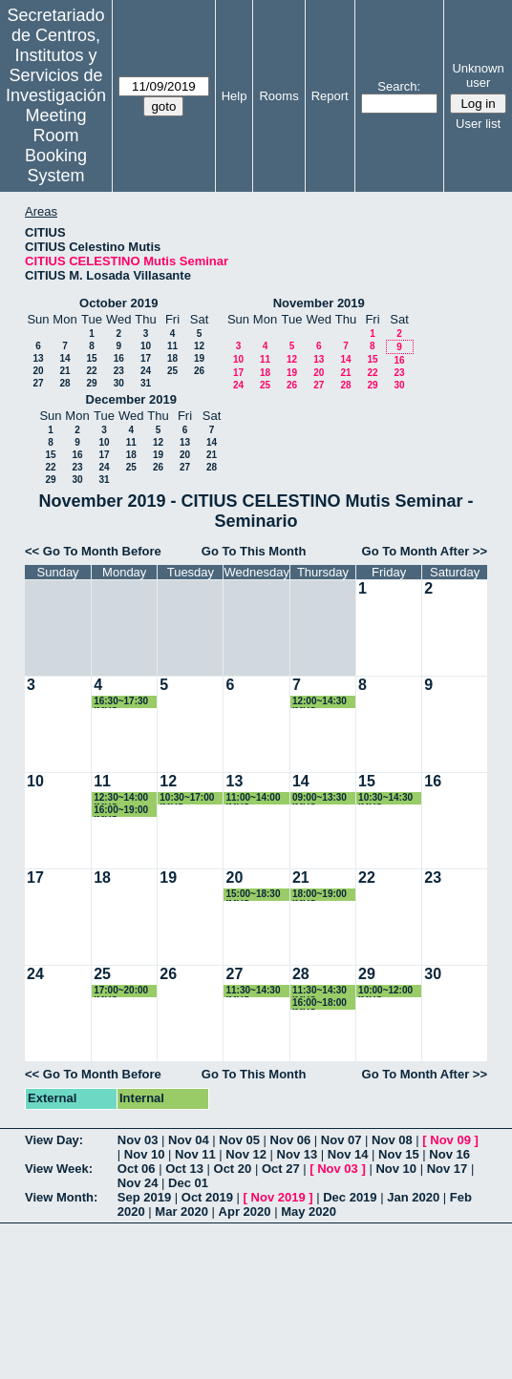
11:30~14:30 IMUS (252, 991)
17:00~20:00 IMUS (121, 991)
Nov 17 (447, 1168)
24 (145, 371)
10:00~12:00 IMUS (385, 991)
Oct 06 (136, 1168)
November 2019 (319, 303)
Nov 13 (297, 1154)
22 (91, 371)
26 (199, 371)
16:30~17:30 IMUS (121, 702)
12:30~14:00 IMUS (121, 798)
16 (119, 358)
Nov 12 (246, 1154)
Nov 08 (392, 1140)
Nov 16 (449, 1154)
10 (145, 346)
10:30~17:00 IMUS (187, 798)
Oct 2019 (207, 1197)
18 (172, 358)
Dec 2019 (349, 1197)
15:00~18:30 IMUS (252, 894)
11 (172, 346)
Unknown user (477, 75)
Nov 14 (348, 1154)
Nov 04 (188, 1140)
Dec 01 (188, 1183)
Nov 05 (239, 1140)
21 (64, 371)
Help (234, 96)
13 (37, 358)
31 (145, 383)
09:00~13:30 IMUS (319, 798)
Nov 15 (398, 1154)
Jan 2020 (413, 1197)
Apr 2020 (245, 1211)
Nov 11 (195, 1154)
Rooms (278, 96)
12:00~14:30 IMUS (319, 702)
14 (64, 358)
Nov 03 (138, 1140)
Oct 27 (281, 1168)
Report (330, 96)
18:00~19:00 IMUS (319, 894)
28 (64, 383)
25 (172, 371)
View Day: (54, 1140)
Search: (398, 86)
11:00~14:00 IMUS (252, 798)
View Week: (59, 1168)
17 (145, 358)
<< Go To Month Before (93, 551)
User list (478, 123)
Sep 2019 (144, 1197)
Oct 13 (184, 1168)
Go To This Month (254, 551)
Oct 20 (233, 1168)
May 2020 (308, 1211)
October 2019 (118, 303)
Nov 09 (450, 1140)
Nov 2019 (278, 1197)
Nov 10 (144, 1154)
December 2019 (131, 399)
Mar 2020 (181, 1211)
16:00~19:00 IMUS (121, 810)
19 (199, 358)
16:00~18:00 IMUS (319, 1003)
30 (119, 383)
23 (119, 371)
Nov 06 (290, 1140)
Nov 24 (138, 1183)
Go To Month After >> (424, 551)
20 (37, 371)
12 (199, 346)
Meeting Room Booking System (56, 145)
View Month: (61, 1197)
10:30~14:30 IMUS (385, 798)
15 (91, 358)
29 (91, 383)
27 (37, 383)
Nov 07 (341, 1140)
